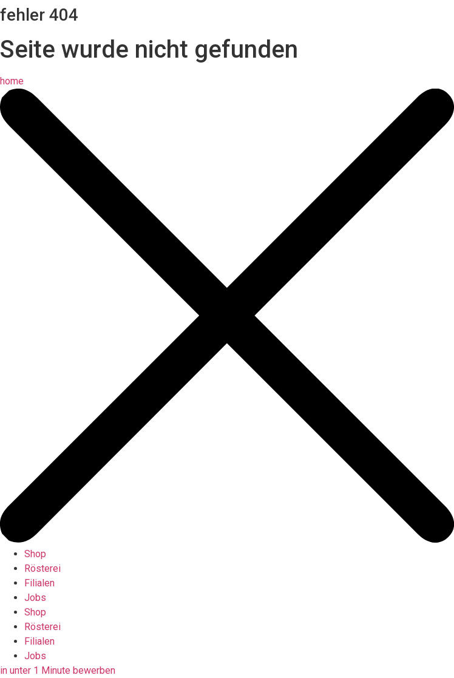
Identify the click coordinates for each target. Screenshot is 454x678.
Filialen (39, 583)
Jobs (35, 597)
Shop (35, 554)
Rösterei (42, 568)
